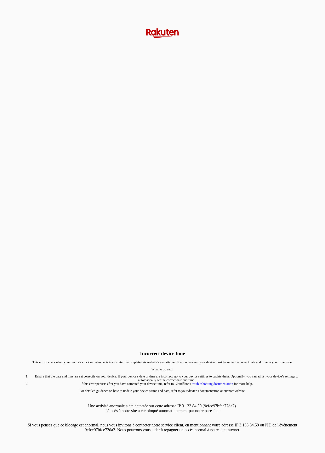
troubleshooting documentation (212, 384)
